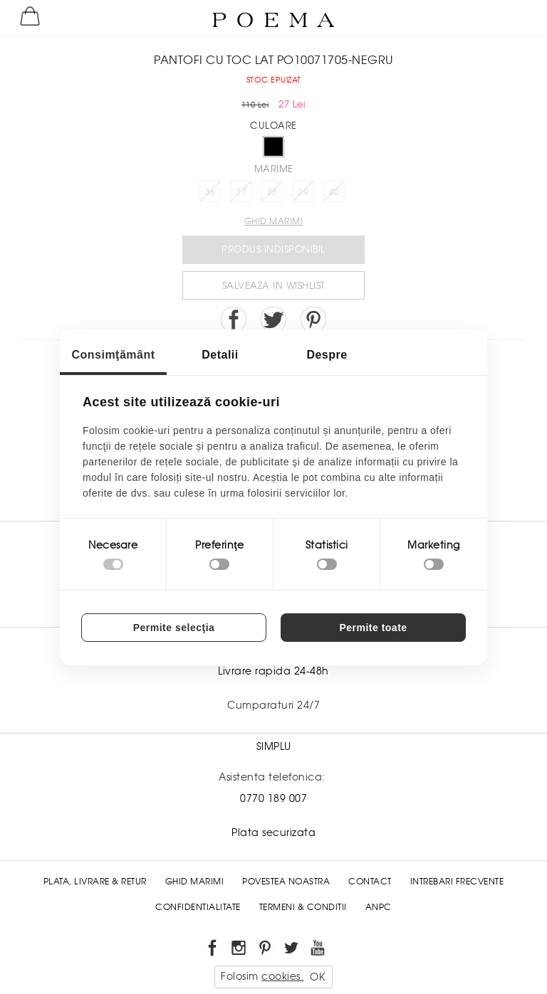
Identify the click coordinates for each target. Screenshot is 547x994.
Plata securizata (273, 832)
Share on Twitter (273, 319)
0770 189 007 (273, 798)
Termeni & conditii (303, 907)
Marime (273, 169)
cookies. (282, 976)
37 (241, 192)
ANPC (378, 907)
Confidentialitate (198, 907)
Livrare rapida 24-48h (273, 671)
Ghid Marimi (194, 882)
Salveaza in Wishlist (273, 285)
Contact (370, 882)
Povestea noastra (286, 882)
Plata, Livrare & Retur (95, 882)
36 (210, 192)
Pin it (313, 319)
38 (272, 192)
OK (317, 977)
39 (303, 192)
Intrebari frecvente (457, 882)
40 (334, 192)
